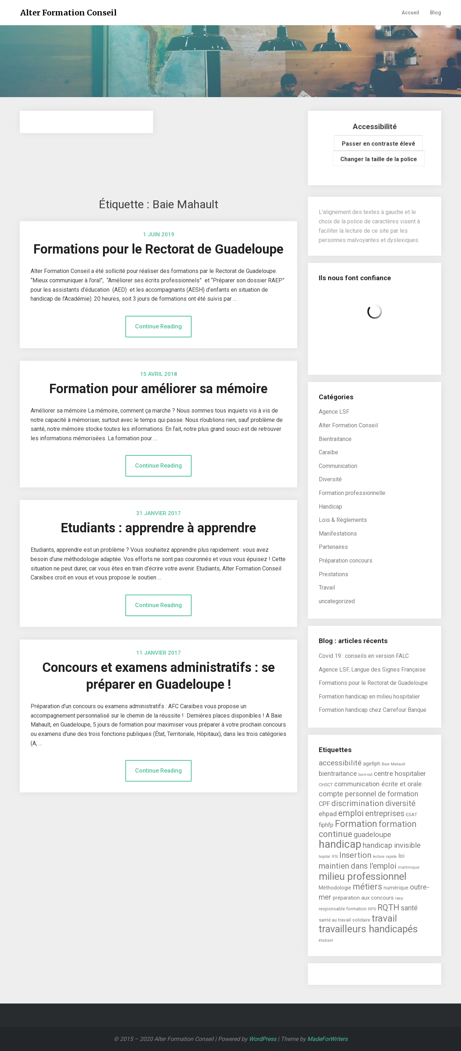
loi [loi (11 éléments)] (401, 855)
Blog (435, 12)
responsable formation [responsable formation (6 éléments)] (343, 908)
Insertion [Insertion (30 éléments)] (355, 855)
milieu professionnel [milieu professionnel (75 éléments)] (363, 876)
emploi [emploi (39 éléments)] (351, 813)
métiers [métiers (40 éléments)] (367, 887)
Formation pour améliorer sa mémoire (158, 388)
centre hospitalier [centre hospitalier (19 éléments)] (400, 773)
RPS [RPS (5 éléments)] (372, 908)
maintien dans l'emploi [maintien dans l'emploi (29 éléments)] (358, 865)
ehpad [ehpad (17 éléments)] (328, 814)
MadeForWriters (327, 1039)
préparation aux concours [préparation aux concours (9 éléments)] (363, 898)
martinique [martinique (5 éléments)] (409, 867)
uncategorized (337, 601)
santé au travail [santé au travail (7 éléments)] (335, 920)
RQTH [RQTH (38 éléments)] (388, 907)
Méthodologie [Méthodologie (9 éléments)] (335, 887)
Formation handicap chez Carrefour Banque (372, 709)
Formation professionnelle (352, 493)
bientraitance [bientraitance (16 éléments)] (338, 773)
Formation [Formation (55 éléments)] (356, 823)
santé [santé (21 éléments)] (409, 908)
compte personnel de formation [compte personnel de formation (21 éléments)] (368, 794)
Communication (338, 466)
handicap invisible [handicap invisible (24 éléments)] (392, 845)
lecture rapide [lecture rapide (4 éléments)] (385, 856)
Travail (327, 587)
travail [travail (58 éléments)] (384, 918)
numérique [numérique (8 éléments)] (396, 888)
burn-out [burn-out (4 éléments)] (365, 774)
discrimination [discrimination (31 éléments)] (357, 803)
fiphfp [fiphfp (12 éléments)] (326, 825)
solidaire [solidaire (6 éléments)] (361, 920)
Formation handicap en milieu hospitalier (369, 696)
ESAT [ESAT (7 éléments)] (411, 814)
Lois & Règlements (343, 520)
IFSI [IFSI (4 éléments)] (335, 856)
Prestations (333, 574)
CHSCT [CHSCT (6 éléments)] (326, 784)
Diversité (330, 479)
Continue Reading (158, 326)
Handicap (330, 506)
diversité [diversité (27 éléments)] (400, 803)
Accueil (410, 12)
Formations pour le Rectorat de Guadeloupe (158, 249)
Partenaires (333, 546)
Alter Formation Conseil (68, 13)
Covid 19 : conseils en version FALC (364, 655)
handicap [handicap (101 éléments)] (340, 844)
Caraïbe (328, 452)
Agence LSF (334, 411)
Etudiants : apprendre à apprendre (158, 528)
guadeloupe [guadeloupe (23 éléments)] (372, 834)
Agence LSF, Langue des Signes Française (372, 669)
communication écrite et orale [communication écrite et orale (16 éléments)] (378, 784)
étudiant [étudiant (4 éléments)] (326, 940)
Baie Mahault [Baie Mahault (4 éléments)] (393, 764)
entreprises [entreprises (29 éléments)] (384, 813)
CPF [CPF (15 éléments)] (324, 803)
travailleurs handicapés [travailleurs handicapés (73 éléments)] (368, 929)
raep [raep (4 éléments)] (399, 898)
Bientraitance (335, 439)
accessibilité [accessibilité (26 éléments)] (340, 762)
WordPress (262, 1039)
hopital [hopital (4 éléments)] (324, 856)
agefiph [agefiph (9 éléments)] (371, 763)
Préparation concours (345, 560)
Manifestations (338, 533)
